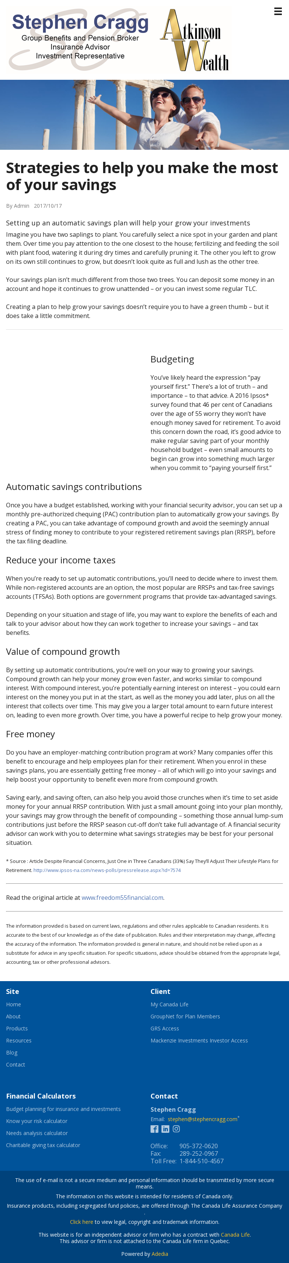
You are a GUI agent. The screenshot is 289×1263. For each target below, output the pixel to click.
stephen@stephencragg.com (202, 1119)
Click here (81, 1221)
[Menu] (278, 11)
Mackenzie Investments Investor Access (208, 1041)
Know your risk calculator (46, 1121)
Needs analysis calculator (46, 1133)
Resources (19, 1041)
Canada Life (235, 1234)
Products (17, 1029)
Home (13, 1004)
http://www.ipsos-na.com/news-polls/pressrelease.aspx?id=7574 (107, 870)
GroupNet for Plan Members (195, 1016)
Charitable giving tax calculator (52, 1145)
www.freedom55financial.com (122, 897)
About (13, 1016)
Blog (11, 1053)
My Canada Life (179, 1004)
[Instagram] (176, 1128)
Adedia (160, 1253)
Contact (15, 1065)
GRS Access (174, 1029)
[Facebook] (154, 1128)
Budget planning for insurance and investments (72, 1109)
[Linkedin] (165, 1128)
